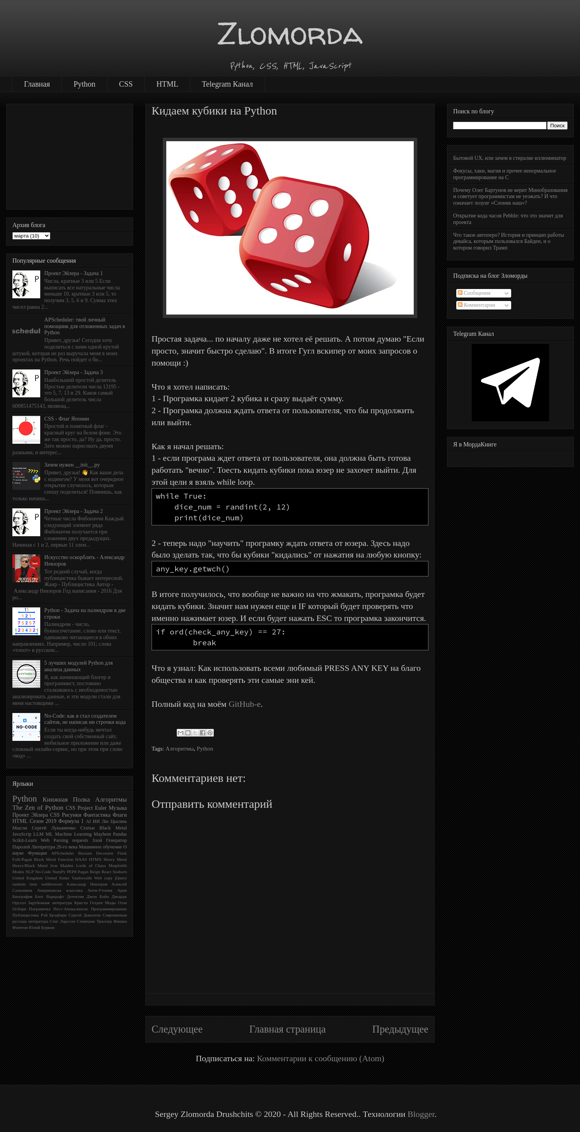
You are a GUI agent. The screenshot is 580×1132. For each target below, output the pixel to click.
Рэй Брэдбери (54, 915)
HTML (167, 84)
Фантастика (97, 815)
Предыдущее (400, 1029)
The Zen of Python (37, 807)
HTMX (95, 859)
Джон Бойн (98, 896)
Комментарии (476, 305)
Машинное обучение (100, 847)
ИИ (96, 821)
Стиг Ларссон (62, 921)
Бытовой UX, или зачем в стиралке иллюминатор (509, 158)
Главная (37, 84)
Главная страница (287, 1029)
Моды (110, 902)
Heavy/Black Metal (30, 865)
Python (84, 84)
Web (98, 878)
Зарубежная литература (50, 902)
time (34, 884)
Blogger (421, 1114)
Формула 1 (71, 821)
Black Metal (113, 828)
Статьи (87, 828)
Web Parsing (54, 840)
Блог (39, 896)
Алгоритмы (179, 749)
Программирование (109, 908)
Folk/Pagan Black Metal (34, 859)
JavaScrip (21, 834)
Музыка (118, 808)
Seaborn (120, 871)
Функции (37, 853)
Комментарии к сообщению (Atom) (320, 1058)
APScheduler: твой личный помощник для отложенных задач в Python (84, 326)
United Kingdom (27, 878)
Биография (22, 896)
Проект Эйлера (30, 815)
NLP (30, 871)
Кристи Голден (88, 902)
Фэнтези (20, 927)
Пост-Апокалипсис (71, 908)
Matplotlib (118, 865)
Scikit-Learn (24, 840)
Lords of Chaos (91, 865)
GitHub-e (245, 704)
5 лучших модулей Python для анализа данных (78, 666)
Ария (122, 890)
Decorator (105, 853)
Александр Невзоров (87, 884)
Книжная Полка (66, 799)
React (106, 871)
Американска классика (60, 890)
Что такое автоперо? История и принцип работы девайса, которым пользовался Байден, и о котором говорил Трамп (508, 241)
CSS (126, 84)
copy (108, 878)
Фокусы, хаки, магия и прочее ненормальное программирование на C (504, 174)
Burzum (85, 853)
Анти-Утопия (99, 890)
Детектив (75, 896)
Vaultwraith (82, 878)
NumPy (58, 871)
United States (57, 878)
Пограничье (40, 908)
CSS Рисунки (66, 815)
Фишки (120, 921)
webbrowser (52, 884)
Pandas (120, 834)
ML (49, 834)
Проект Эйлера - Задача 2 (73, 511)
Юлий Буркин (42, 927)
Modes (18, 871)
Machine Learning (73, 834)
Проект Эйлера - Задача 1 (73, 273)
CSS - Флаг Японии (66, 419)
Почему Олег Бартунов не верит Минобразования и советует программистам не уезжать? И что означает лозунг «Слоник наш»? (510, 196)
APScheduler (62, 853)
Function (65, 859)
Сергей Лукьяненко (53, 828)
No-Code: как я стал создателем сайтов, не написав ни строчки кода (85, 719)
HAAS (81, 859)
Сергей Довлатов (84, 915)
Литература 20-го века (54, 847)
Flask (122, 853)
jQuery (121, 878)
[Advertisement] (69, 155)
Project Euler (91, 808)
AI (88, 821)
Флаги (120, 815)
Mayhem (102, 834)
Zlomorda (290, 33)
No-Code (43, 871)
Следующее (177, 1029)
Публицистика (25, 915)
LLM (38, 834)
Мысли (19, 828)
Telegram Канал (227, 84)
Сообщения (474, 293)
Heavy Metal (115, 859)
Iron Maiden (61, 865)
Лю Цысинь (114, 821)
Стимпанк (86, 921)
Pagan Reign (89, 871)
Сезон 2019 (43, 821)
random (19, 884)
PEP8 (72, 871)
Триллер (104, 921)
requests (80, 840)
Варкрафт (55, 896)
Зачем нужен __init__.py (72, 465)
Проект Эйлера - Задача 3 (73, 372)
